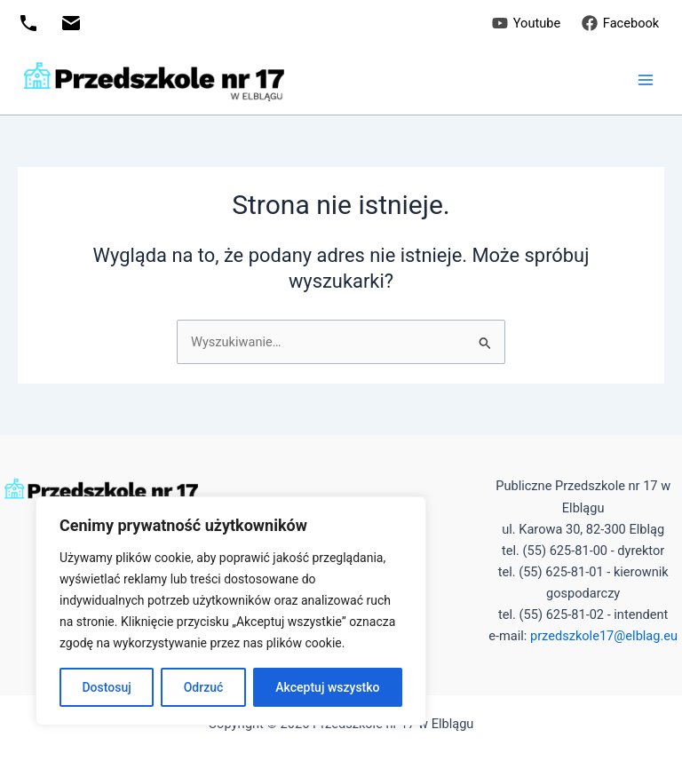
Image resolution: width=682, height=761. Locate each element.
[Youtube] (526, 23)
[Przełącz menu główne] (645, 80)
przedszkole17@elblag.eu (604, 636)
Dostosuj (106, 687)
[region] (231, 610)
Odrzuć (204, 687)
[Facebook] (620, 23)
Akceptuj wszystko (327, 687)
